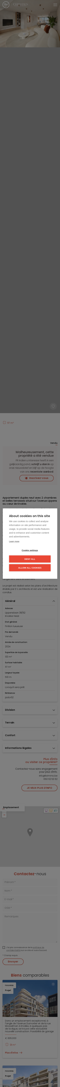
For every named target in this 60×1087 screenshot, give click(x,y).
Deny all (29, 559)
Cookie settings (30, 550)
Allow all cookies (29, 567)
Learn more (14, 541)
